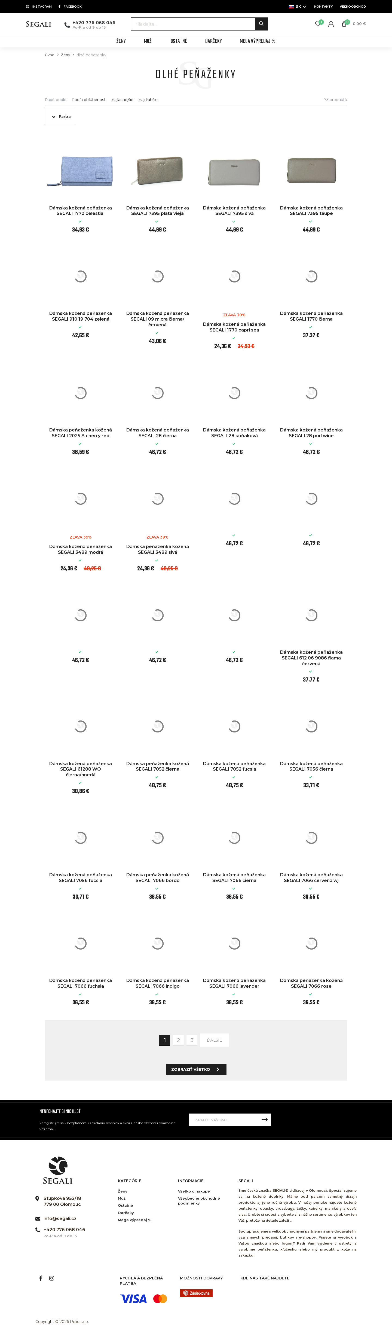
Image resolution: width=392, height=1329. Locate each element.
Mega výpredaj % (134, 1220)
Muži (122, 1198)
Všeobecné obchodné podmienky (199, 1200)
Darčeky (126, 1213)
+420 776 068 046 (93, 22)
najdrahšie (148, 100)
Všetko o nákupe (194, 1191)
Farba (65, 116)
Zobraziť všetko (196, 1069)
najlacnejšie (122, 100)
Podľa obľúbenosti (89, 100)
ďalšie (214, 1040)
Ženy (65, 55)
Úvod (49, 55)
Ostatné (125, 1205)
